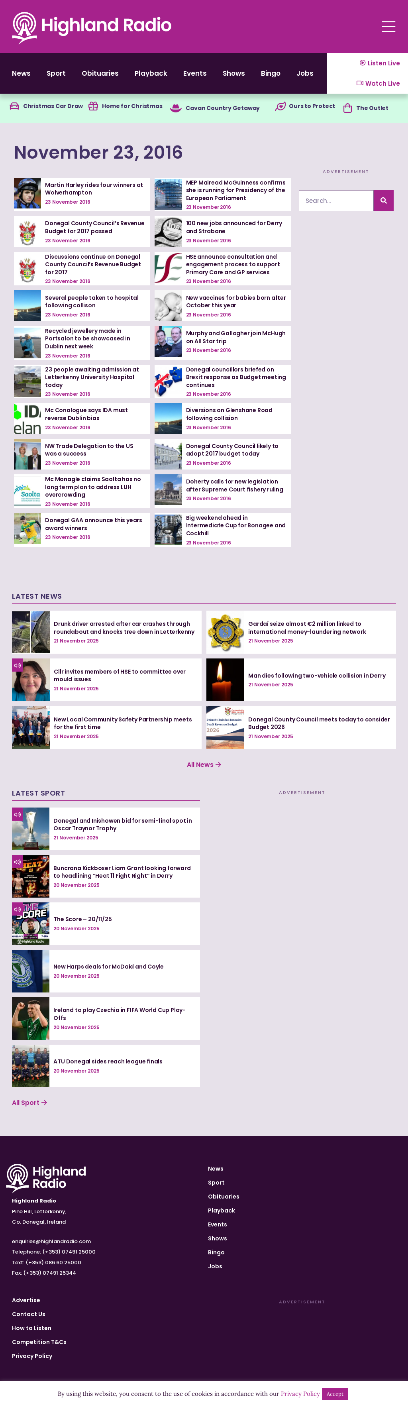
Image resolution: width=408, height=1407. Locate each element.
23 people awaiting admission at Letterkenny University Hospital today (92, 377)
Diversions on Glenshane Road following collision (229, 414)
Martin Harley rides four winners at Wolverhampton (94, 189)
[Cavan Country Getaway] (176, 108)
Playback (151, 73)
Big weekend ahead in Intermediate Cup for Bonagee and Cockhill (236, 525)
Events (195, 73)
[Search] (384, 200)
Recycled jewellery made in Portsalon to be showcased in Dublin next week (87, 338)
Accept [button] (335, 1394)
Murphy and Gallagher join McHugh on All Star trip (236, 337)
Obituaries (100, 73)
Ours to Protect (312, 106)
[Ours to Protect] (280, 106)
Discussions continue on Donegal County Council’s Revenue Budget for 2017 (93, 264)
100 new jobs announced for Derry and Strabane (234, 227)
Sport (56, 73)
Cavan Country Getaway (223, 108)
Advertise (26, 1300)
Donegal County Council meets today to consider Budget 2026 (319, 723)
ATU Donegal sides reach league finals (108, 1061)
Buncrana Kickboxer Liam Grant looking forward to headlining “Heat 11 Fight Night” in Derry (121, 872)
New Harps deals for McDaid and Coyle (108, 967)
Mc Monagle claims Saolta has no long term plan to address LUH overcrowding (93, 487)
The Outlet (372, 108)
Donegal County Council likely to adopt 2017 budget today (232, 450)
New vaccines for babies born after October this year (236, 302)
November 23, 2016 (99, 152)
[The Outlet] (347, 108)
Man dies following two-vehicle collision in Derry (316, 676)
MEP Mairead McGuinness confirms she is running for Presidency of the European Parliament (236, 190)
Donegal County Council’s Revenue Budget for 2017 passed (95, 227)
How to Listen (31, 1328)
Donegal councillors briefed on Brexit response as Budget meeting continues (236, 377)
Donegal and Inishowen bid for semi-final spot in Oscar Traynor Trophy (122, 825)
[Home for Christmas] (93, 106)
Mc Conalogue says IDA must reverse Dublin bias (86, 414)
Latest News (37, 596)
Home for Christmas (132, 106)
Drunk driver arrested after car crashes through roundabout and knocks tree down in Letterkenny (124, 628)
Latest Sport (38, 793)
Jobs (305, 73)
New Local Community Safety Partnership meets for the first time (123, 723)
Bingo (270, 73)
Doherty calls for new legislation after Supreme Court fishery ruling (234, 485)
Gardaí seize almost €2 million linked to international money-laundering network (307, 628)
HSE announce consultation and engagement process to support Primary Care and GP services (233, 264)
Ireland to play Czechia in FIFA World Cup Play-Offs (119, 1014)
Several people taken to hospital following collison (92, 302)
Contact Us (28, 1314)
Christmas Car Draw (53, 106)
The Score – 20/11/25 (82, 919)
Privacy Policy (32, 1356)
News (21, 73)
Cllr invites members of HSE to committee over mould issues (120, 676)
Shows (234, 73)
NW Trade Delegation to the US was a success (89, 450)
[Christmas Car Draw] (14, 106)
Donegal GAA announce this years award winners (93, 524)
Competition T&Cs (39, 1342)
